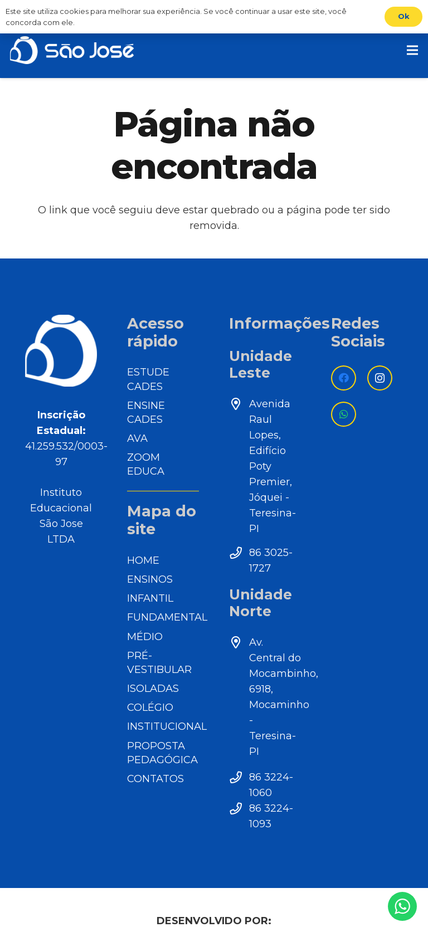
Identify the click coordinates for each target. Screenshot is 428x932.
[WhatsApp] (343, 414)
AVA (137, 438)
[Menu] (412, 50)
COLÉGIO (150, 707)
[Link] (72, 50)
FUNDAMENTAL (167, 617)
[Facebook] (343, 378)
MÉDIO (145, 637)
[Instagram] (379, 378)
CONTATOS (155, 779)
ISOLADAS (153, 688)
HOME (143, 560)
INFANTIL (150, 598)
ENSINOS (150, 579)
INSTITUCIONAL (167, 726)
